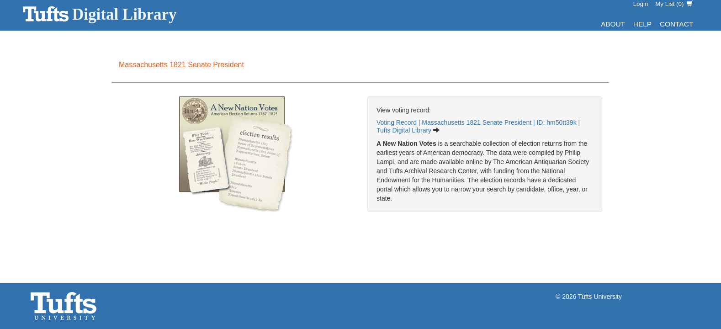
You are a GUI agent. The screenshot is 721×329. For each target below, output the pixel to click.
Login (640, 3)
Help (642, 24)
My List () (674, 3)
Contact (676, 24)
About (613, 24)
